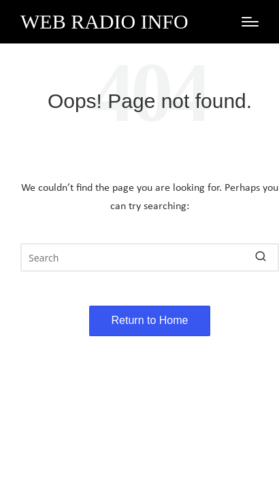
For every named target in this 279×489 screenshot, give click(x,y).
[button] (260, 257)
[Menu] (250, 21)
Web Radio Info (104, 21)
